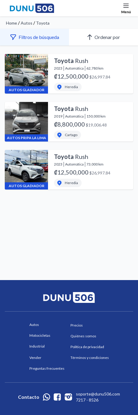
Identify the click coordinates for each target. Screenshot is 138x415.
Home (11, 22)
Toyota (43, 22)
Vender (35, 357)
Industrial (37, 346)
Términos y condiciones (89, 357)
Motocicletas (39, 335)
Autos (26, 22)
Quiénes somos (83, 336)
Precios (76, 325)
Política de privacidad (87, 347)
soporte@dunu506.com (98, 393)
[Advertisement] (69, 220)
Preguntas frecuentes (46, 368)
